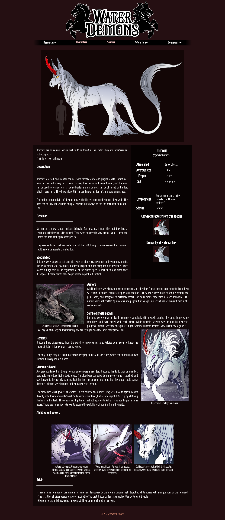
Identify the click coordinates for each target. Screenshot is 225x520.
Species (111, 42)
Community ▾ (175, 42)
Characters (81, 42)
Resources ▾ (49, 42)
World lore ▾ (141, 42)
